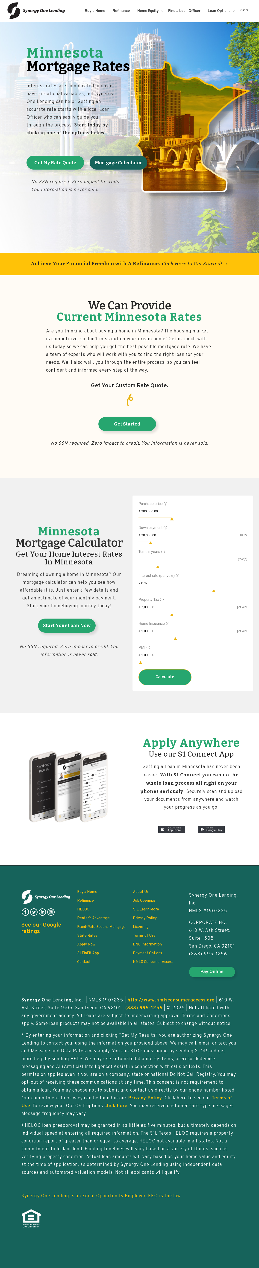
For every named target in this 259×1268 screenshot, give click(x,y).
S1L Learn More (146, 909)
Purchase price (152, 504)
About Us (141, 892)
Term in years (151, 551)
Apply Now (86, 944)
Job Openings (144, 900)
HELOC (83, 909)
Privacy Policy (145, 918)
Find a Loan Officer (184, 11)
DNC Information (147, 944)
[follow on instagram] (51, 915)
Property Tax (150, 599)
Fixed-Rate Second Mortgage (101, 927)
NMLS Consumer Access (153, 962)
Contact (84, 962)
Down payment (152, 527)
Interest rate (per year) (158, 575)
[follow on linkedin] (42, 915)
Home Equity (148, 11)
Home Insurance (153, 623)
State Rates (87, 935)
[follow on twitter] (34, 915)
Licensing (140, 927)
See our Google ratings (41, 928)
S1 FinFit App (88, 953)
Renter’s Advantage (93, 918)
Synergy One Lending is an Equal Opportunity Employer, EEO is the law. (101, 1196)
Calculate (165, 677)
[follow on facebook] (25, 915)
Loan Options (219, 11)
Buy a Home (95, 11)
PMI (143, 647)
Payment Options (147, 953)
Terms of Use (144, 935)
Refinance (121, 11)
